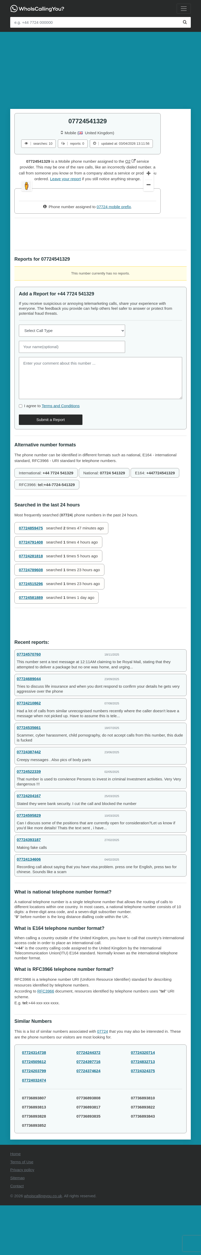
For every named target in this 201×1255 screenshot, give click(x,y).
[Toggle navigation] (184, 9)
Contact (17, 1235)
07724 (102, 1081)
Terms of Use (21, 1212)
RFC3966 (45, 1041)
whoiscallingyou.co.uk (43, 1246)
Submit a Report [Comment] (50, 469)
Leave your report (65, 179)
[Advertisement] (100, 68)
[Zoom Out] (149, 235)
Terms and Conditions (61, 455)
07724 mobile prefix (114, 256)
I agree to (52, 455)
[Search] (185, 22)
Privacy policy (22, 1219)
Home (15, 1203)
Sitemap (17, 1227)
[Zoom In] (149, 224)
